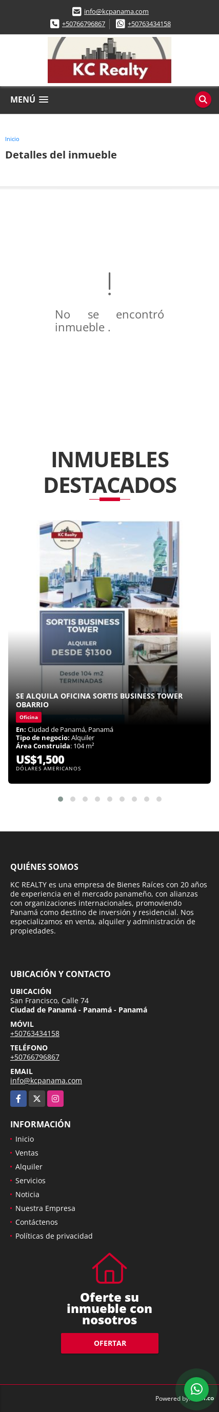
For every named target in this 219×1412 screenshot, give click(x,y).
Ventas (26, 1153)
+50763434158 (149, 23)
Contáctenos (36, 1222)
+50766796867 (83, 23)
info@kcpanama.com (116, 11)
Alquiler (29, 1166)
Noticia (27, 1194)
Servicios (30, 1180)
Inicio (12, 139)
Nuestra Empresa (45, 1208)
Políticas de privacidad (54, 1236)
